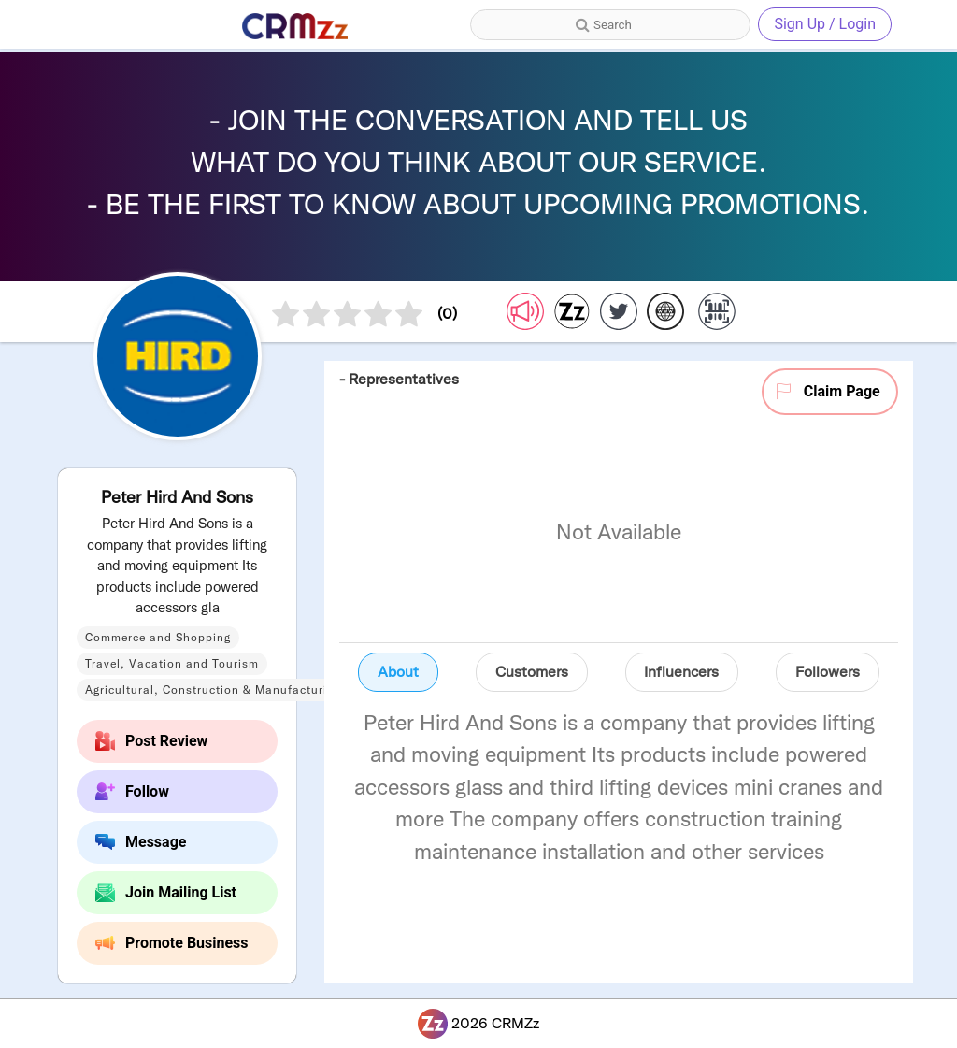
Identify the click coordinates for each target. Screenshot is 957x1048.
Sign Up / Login (825, 24)
